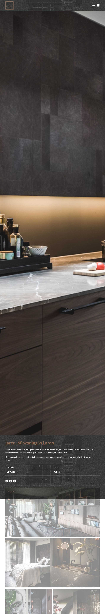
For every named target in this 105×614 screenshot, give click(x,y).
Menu (93, 5)
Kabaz (57, 471)
